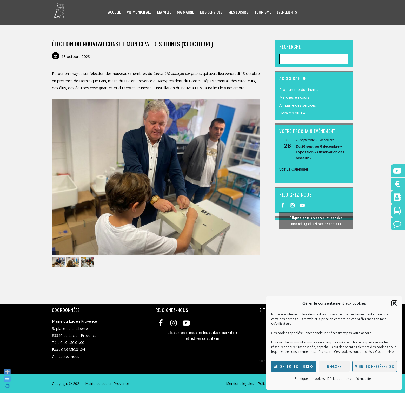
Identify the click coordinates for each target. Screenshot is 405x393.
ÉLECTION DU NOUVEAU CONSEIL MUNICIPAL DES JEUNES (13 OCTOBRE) (132, 43)
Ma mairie (185, 12)
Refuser (334, 366)
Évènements (287, 12)
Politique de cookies (310, 378)
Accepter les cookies (294, 366)
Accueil (114, 12)
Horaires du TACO (294, 113)
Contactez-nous (65, 356)
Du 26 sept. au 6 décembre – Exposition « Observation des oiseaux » (320, 152)
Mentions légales (240, 383)
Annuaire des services (297, 105)
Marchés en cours (294, 97)
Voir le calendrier (293, 169)
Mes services (211, 12)
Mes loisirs (238, 12)
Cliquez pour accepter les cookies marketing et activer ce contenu (316, 220)
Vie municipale (139, 12)
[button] (394, 303)
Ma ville (164, 12)
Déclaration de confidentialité (349, 378)
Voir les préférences (374, 366)
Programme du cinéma (298, 89)
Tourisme (262, 12)
